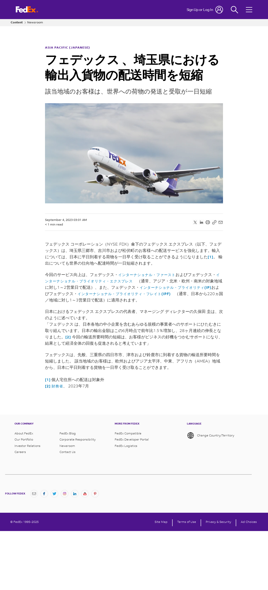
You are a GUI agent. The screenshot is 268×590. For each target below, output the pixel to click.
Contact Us (67, 452)
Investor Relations (27, 446)
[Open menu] (249, 9)
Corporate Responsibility (77, 439)
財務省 (57, 386)
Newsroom (35, 22)
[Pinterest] (95, 493)
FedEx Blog (67, 433)
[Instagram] (64, 493)
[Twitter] (54, 493)
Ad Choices (249, 522)
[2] (68, 337)
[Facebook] (44, 493)
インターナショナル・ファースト (146, 274)
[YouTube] (85, 493)
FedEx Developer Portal (132, 439)
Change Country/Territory (210, 435)
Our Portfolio (23, 439)
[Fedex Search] (234, 9)
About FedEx (23, 433)
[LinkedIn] (75, 493)
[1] (210, 256)
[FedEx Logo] (27, 9)
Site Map (161, 522)
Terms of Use (186, 522)
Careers (20, 452)
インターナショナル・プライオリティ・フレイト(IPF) (124, 293)
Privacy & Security (218, 522)
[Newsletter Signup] (34, 493)
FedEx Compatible (128, 433)
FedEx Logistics (126, 446)
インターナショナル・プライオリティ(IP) (175, 287)
